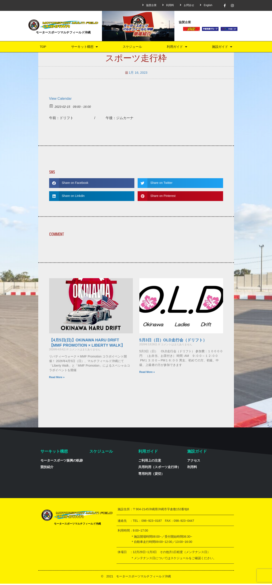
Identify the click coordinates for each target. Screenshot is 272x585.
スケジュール (132, 47)
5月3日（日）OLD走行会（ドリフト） (173, 341)
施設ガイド (222, 47)
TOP (42, 47)
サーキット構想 (84, 47)
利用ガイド (177, 47)
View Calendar (60, 99)
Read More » (57, 378)
